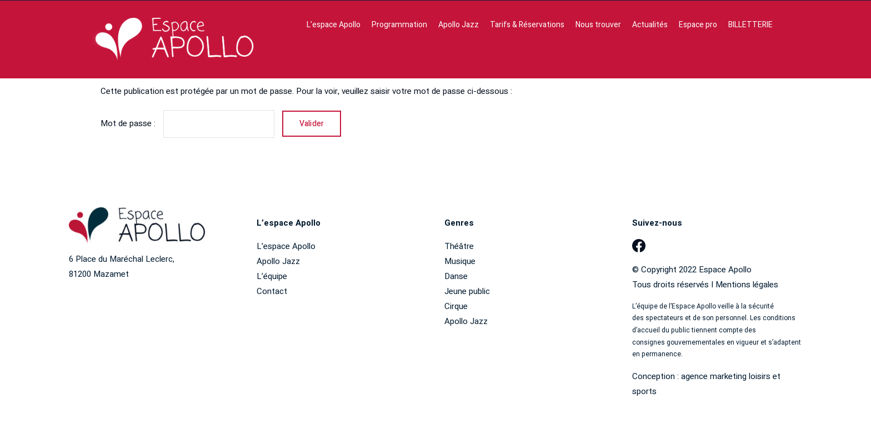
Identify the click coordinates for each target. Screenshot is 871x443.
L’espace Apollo (286, 246)
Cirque (456, 306)
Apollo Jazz (278, 261)
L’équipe (272, 276)
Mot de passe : (187, 123)
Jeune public (467, 291)
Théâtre (459, 246)
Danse (456, 276)
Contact (272, 291)
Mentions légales (746, 284)
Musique (459, 261)
